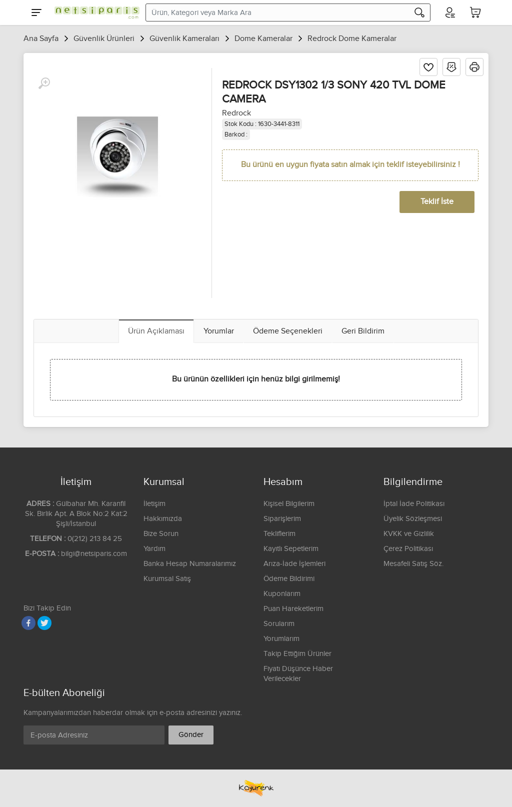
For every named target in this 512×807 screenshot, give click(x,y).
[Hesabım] (449, 12)
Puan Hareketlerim (294, 608)
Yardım (155, 548)
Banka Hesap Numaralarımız (190, 564)
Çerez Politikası (408, 548)
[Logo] (95, 12)
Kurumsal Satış (167, 578)
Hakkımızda (163, 518)
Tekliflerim (280, 534)
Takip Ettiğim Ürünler (298, 654)
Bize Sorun (161, 534)
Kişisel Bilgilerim (289, 504)
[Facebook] (29, 623)
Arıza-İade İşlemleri (295, 564)
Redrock (236, 113)
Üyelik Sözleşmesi (413, 518)
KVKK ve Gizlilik (409, 534)
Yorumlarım (282, 638)
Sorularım (279, 624)
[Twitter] (45, 623)
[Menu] (37, 12)
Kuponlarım (282, 594)
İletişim (155, 504)
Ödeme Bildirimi (289, 578)
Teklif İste (437, 201)
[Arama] (419, 12)
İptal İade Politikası (414, 504)
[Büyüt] (44, 83)
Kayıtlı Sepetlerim (291, 548)
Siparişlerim (282, 518)
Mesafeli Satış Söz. (414, 564)
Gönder (191, 734)
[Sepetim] (475, 12)
